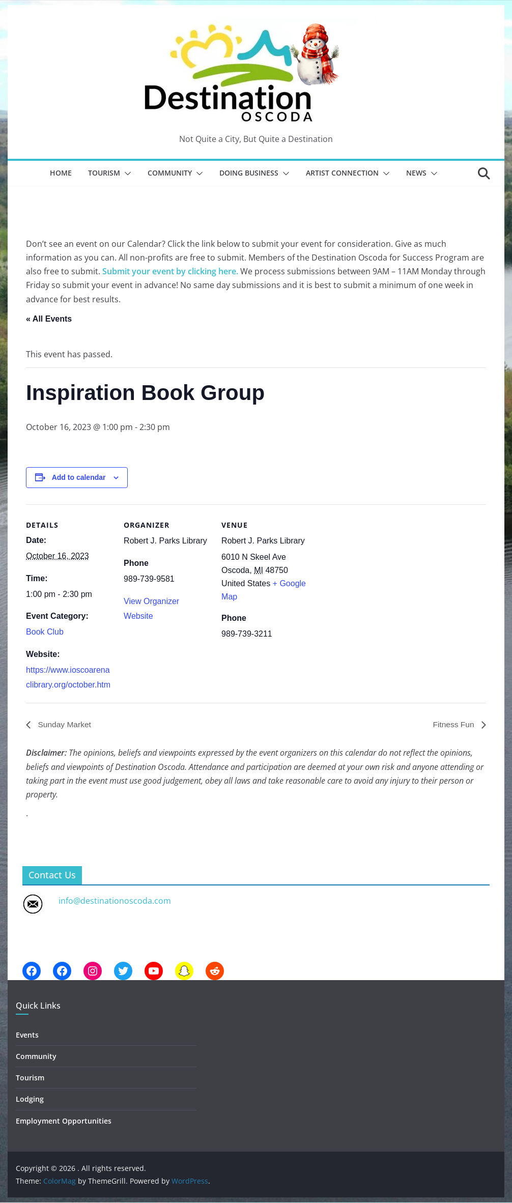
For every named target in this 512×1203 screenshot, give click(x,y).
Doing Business (248, 173)
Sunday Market (64, 724)
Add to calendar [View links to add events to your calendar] (79, 477)
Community (170, 173)
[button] (125, 173)
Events (27, 1035)
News (416, 173)
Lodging (30, 1099)
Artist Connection (342, 173)
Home (61, 173)
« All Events (49, 318)
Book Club (45, 631)
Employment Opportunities (63, 1121)
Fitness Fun (454, 724)
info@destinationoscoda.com (115, 900)
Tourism (104, 173)
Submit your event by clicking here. (170, 271)
